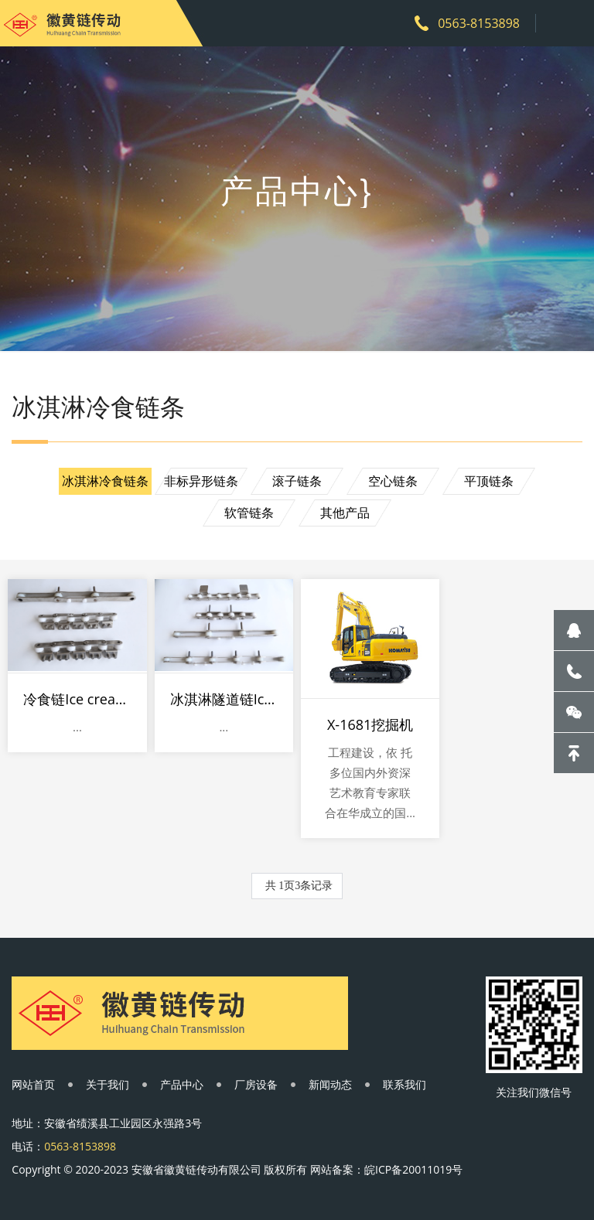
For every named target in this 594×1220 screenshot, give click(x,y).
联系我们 (404, 1084)
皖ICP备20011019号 (413, 1169)
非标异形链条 (201, 480)
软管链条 (249, 512)
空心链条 (393, 480)
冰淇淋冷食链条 (105, 480)
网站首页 (33, 1084)
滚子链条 (297, 480)
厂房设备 (256, 1084)
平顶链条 (489, 480)
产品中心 (181, 1084)
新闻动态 (330, 1084)
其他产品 (345, 512)
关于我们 (107, 1084)
